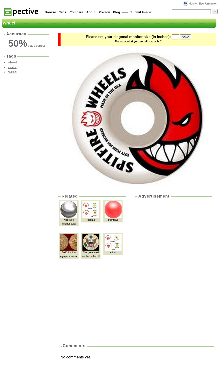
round (12, 72)
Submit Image (140, 12)
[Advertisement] (156, 269)
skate (12, 67)
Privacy (104, 12)
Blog (116, 12)
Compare (76, 12)
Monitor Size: (203, 3)
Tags (62, 12)
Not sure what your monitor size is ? (138, 41)
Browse (50, 12)
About (90, 12)
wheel (12, 62)
